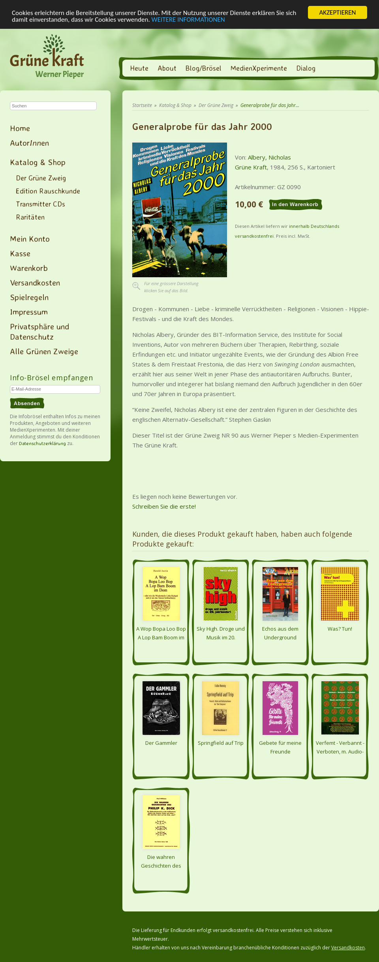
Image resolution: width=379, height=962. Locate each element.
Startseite (142, 105)
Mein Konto (30, 238)
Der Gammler (161, 742)
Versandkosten (35, 282)
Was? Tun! (340, 628)
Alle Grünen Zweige (44, 351)
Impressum (29, 311)
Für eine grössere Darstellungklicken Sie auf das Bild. (171, 286)
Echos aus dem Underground (280, 632)
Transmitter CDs (40, 203)
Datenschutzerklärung (42, 443)
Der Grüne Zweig (41, 177)
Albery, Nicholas (269, 157)
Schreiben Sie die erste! (164, 506)
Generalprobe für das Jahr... (269, 105)
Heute (139, 68)
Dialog (305, 68)
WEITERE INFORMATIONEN (188, 19)
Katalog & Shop (38, 162)
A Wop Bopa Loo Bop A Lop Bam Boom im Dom (161, 632)
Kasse (20, 253)
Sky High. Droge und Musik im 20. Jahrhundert (221, 632)
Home (20, 128)
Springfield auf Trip (221, 742)
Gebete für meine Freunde (280, 746)
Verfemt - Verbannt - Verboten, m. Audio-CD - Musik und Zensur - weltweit (340, 746)
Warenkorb (29, 268)
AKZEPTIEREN (337, 12)
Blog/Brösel (203, 68)
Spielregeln (29, 297)
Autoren (29, 142)
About (167, 68)
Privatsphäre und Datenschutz (39, 331)
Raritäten (30, 216)
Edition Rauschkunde (48, 190)
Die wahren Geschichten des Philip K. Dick (161, 860)
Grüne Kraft (251, 167)
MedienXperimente (259, 68)
